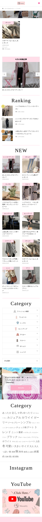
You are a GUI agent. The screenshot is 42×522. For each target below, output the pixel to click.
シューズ (23, 352)
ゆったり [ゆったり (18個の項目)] (28, 412)
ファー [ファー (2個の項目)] (4, 437)
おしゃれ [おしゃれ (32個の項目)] (17, 412)
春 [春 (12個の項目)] (10, 452)
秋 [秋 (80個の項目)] (16, 451)
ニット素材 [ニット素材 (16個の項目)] (17, 432)
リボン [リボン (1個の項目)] (20, 441)
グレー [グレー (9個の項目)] (17, 422)
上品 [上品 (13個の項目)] (37, 441)
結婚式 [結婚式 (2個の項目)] (31, 452)
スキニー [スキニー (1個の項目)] (34, 422)
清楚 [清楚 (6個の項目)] (13, 452)
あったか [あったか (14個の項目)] (6, 413)
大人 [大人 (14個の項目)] (31, 446)
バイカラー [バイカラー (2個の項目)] (34, 432)
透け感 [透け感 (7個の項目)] (12, 457)
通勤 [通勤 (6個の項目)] (17, 457)
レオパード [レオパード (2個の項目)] (25, 441)
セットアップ (22, 329)
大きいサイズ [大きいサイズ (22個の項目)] (21, 446)
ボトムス (23, 346)
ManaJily (21, 388)
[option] (21, 76)
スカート (23, 340)
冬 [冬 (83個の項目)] (3, 446)
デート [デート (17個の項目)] (30, 427)
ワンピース (22, 317)
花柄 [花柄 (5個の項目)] (7, 457)
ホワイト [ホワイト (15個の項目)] (6, 441)
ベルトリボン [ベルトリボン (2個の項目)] (27, 437)
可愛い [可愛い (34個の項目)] (10, 446)
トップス (23, 323)
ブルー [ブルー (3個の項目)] (20, 437)
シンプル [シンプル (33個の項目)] (25, 422)
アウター (23, 334)
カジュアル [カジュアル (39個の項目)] (14, 417)
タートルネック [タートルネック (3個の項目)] (10, 427)
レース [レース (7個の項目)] (32, 441)
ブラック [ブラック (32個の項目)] (12, 436)
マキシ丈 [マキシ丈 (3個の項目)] (15, 441)
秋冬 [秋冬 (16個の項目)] (21, 451)
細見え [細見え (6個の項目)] (26, 452)
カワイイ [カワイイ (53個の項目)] (27, 417)
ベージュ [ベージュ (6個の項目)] (35, 437)
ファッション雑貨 (23, 311)
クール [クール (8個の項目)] (11, 423)
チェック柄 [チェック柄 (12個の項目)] (21, 427)
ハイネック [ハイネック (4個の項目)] (27, 432)
